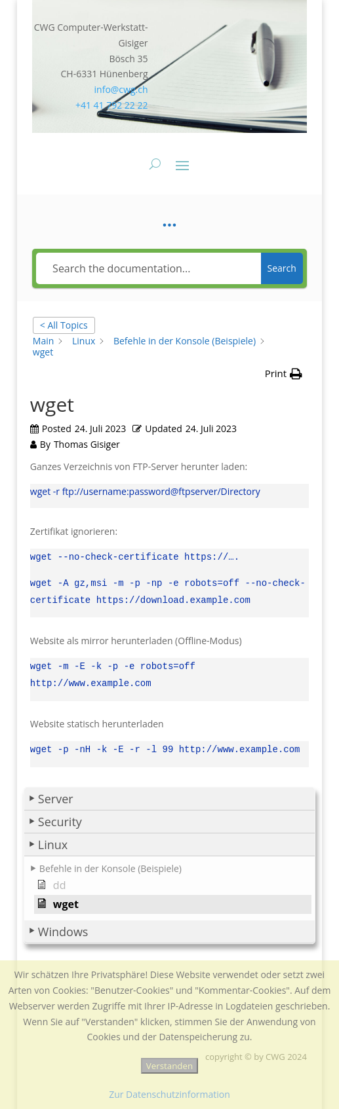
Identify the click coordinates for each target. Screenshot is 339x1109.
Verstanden (169, 1066)
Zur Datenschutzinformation (169, 1094)
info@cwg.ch (121, 89)
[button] (169, 791)
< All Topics (64, 325)
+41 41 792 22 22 (111, 105)
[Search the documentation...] (148, 268)
